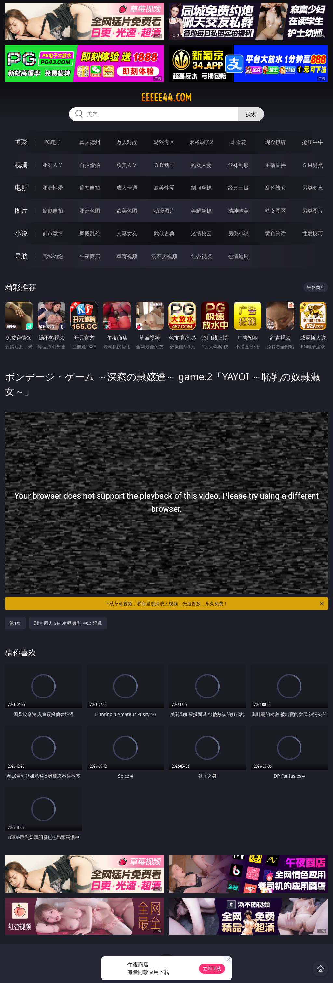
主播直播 (275, 165)
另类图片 (312, 210)
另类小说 (238, 233)
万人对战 (126, 142)
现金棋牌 (275, 142)
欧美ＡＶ (126, 165)
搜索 (251, 114)
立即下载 (212, 968)
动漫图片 (164, 210)
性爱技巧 (312, 233)
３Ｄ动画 (164, 165)
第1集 (15, 623)
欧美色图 (126, 210)
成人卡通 (126, 187)
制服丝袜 (201, 187)
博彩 (21, 142)
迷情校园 (201, 233)
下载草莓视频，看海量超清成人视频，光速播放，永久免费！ (215, 604)
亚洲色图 (89, 210)
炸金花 (238, 142)
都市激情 (52, 233)
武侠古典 (164, 233)
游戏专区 (164, 142)
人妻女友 (126, 233)
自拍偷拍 (89, 165)
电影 (21, 187)
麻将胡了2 (201, 142)
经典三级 (238, 187)
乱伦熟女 (275, 187)
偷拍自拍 (89, 187)
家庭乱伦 (89, 233)
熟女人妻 (201, 165)
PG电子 (52, 142)
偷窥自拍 (52, 210)
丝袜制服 (238, 165)
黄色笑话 (275, 233)
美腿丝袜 (201, 210)
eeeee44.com (166, 97)
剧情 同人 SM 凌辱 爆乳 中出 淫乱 (67, 623)
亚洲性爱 (52, 187)
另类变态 (312, 187)
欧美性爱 (164, 187)
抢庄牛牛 (312, 142)
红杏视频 (201, 256)
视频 (21, 164)
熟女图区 (275, 210)
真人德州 (89, 142)
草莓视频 (126, 256)
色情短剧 (238, 256)
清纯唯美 (238, 210)
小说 (21, 233)
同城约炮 (52, 256)
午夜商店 (89, 256)
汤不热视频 (164, 256)
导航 (21, 256)
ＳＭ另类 (312, 165)
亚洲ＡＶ (52, 165)
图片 (21, 210)
